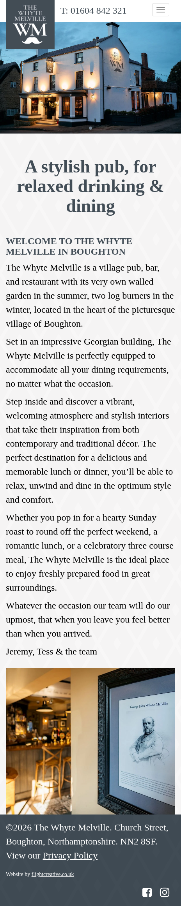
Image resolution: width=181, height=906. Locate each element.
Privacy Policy (70, 855)
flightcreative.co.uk (53, 874)
